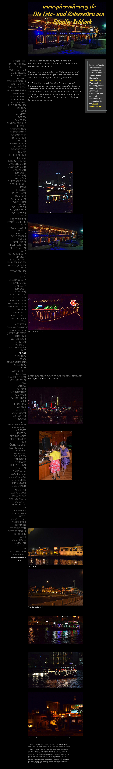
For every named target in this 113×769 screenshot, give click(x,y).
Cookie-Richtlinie (95, 80)
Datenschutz (39, 744)
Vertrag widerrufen (61, 744)
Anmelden (103, 744)
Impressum (31, 744)
